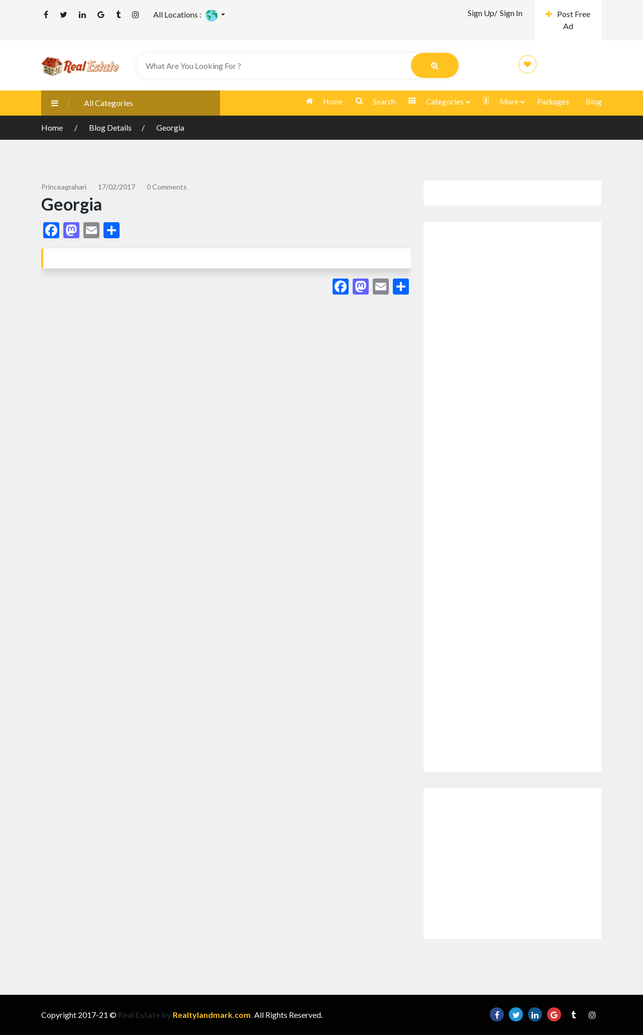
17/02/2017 (116, 186)
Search (375, 101)
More (503, 101)
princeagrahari (63, 186)
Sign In (511, 13)
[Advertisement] (512, 497)
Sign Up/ (482, 13)
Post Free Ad (568, 20)
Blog (594, 101)
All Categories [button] (87, 103)
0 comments (167, 186)
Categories (438, 101)
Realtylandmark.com (211, 1014)
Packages (553, 101)
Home (324, 101)
